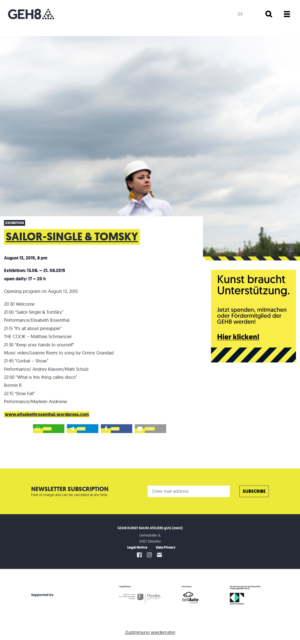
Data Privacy (166, 547)
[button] (48, 428)
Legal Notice (137, 547)
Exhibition (14, 223)
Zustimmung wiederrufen (150, 632)
